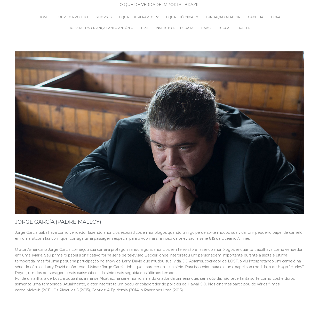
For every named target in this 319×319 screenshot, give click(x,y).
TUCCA (223, 28)
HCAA (275, 17)
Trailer (244, 28)
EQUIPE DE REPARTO (138, 17)
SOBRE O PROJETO (72, 17)
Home (44, 17)
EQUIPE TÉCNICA (182, 17)
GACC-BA (255, 17)
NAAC (206, 28)
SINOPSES (103, 17)
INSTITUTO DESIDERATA (175, 28)
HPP (144, 28)
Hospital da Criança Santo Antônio (100, 28)
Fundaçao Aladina (223, 17)
